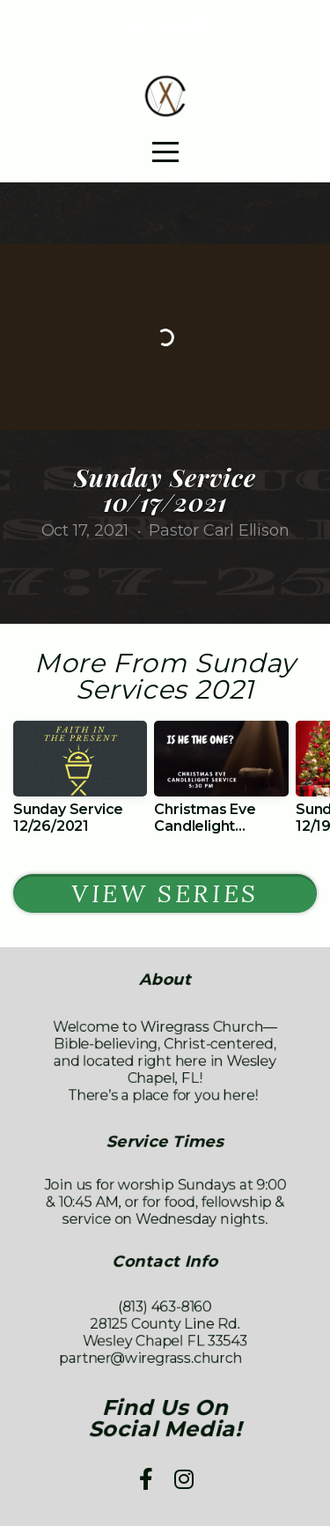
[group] (80, 784)
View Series (165, 893)
